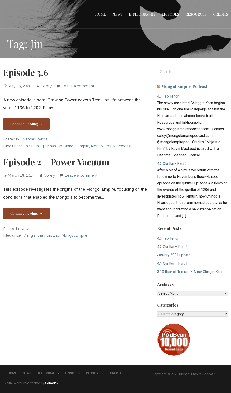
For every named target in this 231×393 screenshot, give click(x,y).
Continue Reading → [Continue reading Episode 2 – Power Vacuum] (26, 213)
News (117, 14)
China (28, 146)
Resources (196, 14)
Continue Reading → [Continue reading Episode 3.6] (26, 124)
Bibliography (142, 14)
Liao (56, 235)
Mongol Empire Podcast (111, 146)
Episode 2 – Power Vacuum (56, 162)
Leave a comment (78, 86)
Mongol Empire (76, 146)
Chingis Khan (45, 146)
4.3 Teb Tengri (168, 96)
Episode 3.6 (25, 72)
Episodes (170, 14)
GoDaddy (51, 383)
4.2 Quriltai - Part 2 (172, 163)
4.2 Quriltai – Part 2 (172, 247)
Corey (46, 86)
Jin (59, 146)
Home (100, 14)
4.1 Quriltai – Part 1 (172, 263)
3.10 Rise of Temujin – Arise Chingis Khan (190, 272)
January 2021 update (173, 255)
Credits (220, 14)
